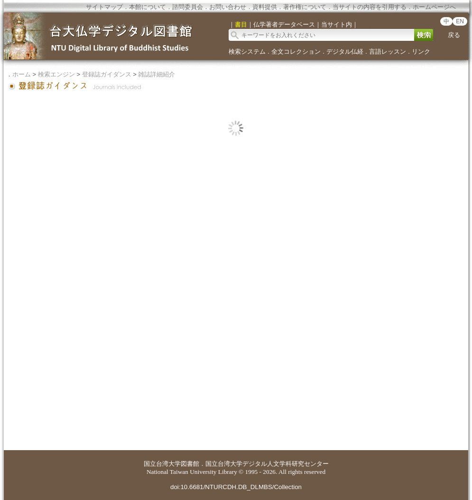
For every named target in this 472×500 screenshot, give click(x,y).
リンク (421, 51)
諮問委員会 (187, 6)
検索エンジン (56, 74)
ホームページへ (434, 6)
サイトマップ (104, 6)
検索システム (247, 51)
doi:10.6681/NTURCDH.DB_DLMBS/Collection (236, 487)
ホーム (21, 74)
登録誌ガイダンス (106, 74)
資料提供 (264, 6)
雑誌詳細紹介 (156, 74)
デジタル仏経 (344, 51)
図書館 (190, 463)
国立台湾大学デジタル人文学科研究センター (267, 463)
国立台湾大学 (162, 463)
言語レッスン (387, 51)
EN (460, 21)
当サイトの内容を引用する (370, 6)
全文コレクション (296, 51)
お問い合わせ (227, 6)
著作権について (304, 6)
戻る (454, 34)
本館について (147, 6)
